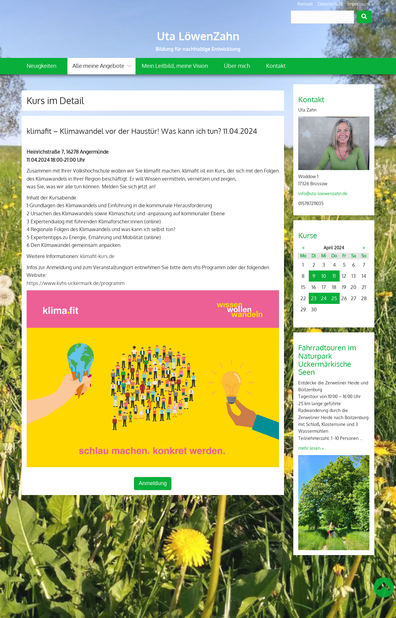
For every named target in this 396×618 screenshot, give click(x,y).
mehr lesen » (311, 448)
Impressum (358, 4)
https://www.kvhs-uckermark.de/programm (75, 283)
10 (323, 276)
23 (313, 298)
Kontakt (305, 4)
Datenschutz (330, 4)
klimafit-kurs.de (97, 256)
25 (334, 298)
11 (334, 276)
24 (323, 298)
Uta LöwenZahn (198, 36)
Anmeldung (153, 483)
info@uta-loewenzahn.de (322, 193)
